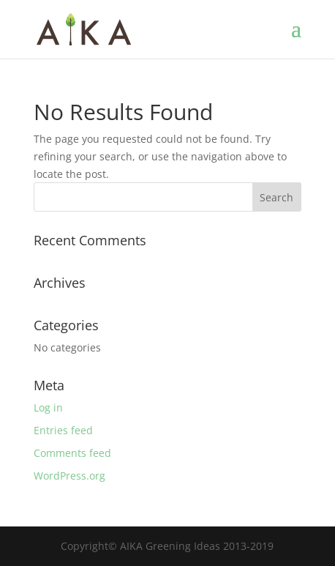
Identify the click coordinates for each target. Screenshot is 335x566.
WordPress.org (69, 476)
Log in (48, 407)
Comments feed (72, 453)
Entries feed (63, 430)
